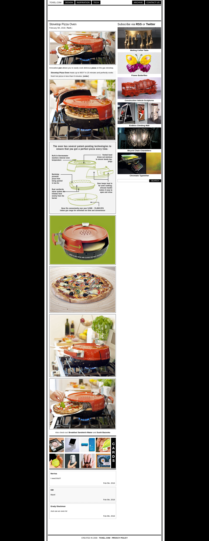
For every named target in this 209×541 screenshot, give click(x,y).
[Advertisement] (104, 13)
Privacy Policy (120, 538)
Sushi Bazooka (103, 432)
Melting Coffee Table (139, 50)
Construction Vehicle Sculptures (139, 100)
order (85, 76)
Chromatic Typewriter (139, 176)
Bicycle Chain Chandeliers (139, 150)
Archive (138, 2)
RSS (139, 24)
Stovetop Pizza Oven (62, 24)
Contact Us (153, 2)
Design (69, 2)
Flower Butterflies (139, 75)
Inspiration (83, 2)
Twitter (150, 24)
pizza (94, 68)
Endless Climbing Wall (139, 125)
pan (60, 68)
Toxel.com (55, 2)
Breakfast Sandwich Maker (81, 432)
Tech (96, 2)
